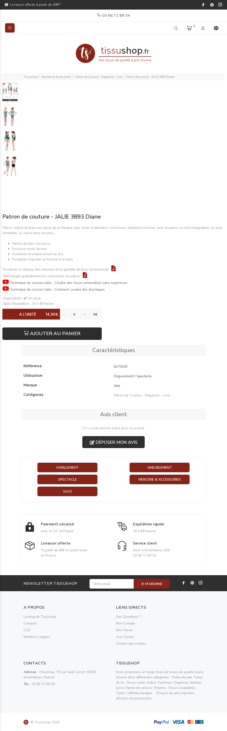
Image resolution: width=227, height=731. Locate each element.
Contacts (30, 623)
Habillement (67, 467)
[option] (10, 95)
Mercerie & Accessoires (56, 77)
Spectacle (67, 479)
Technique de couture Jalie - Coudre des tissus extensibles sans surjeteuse (68, 283)
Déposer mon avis (113, 442)
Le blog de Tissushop (40, 616)
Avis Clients (125, 637)
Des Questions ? (128, 616)
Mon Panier (124, 630)
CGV (27, 630)
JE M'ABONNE (151, 584)
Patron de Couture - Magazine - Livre (98, 77)
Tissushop (30, 77)
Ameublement (159, 467)
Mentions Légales (37, 637)
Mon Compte (125, 623)
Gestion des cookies (131, 643)
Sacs (67, 491)
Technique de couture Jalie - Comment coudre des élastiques (57, 289)
